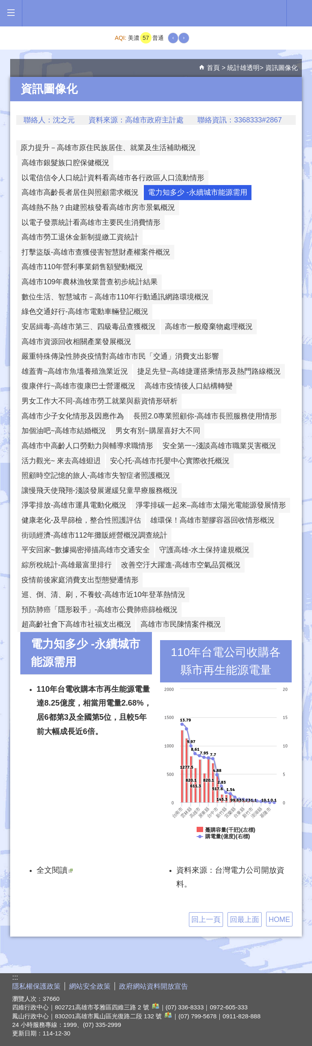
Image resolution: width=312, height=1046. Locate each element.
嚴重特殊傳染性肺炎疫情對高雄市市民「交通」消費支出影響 (120, 356)
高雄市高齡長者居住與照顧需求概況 (80, 192)
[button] (11, 13)
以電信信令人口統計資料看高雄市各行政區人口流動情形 (113, 178)
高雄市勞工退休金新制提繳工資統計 (80, 237)
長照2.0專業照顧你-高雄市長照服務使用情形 (205, 416)
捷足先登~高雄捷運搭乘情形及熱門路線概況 (208, 371)
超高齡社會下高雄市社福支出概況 (76, 624)
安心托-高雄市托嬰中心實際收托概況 (170, 461)
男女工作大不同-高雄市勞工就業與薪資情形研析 (100, 401)
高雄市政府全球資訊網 (154, 13)
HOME (279, 919)
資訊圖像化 (281, 67)
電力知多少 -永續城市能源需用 (197, 192)
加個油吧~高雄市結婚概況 (64, 431)
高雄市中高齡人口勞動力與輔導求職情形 (87, 446)
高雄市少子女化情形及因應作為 (73, 416)
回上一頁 (206, 919)
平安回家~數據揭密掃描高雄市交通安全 (86, 550)
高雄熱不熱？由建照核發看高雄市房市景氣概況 (98, 207)
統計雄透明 (243, 67)
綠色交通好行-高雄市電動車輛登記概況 (85, 311)
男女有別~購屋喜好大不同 (157, 431)
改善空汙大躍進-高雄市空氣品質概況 (180, 565)
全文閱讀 (55, 869)
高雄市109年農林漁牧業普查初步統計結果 (90, 282)
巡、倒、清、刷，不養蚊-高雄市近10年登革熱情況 (103, 595)
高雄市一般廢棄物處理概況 (209, 327)
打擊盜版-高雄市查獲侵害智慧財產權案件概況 (96, 252)
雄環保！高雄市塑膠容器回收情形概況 (212, 520)
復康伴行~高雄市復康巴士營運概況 (78, 386)
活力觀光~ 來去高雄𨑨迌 (61, 461)
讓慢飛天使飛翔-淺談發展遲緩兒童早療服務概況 (100, 490)
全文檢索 (299, 12)
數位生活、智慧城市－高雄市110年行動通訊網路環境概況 (115, 297)
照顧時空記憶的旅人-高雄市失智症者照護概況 (96, 475)
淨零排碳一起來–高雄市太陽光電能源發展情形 (211, 505)
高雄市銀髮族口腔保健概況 (65, 163)
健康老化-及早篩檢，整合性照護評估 (81, 520)
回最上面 (244, 919)
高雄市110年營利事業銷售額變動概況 (82, 267)
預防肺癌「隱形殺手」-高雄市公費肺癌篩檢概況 (100, 610)
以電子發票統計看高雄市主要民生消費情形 (91, 222)
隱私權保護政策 (36, 986)
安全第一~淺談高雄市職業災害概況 (219, 446)
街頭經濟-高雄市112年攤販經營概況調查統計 (94, 535)
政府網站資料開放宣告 (153, 986)
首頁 (213, 67)
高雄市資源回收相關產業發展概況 (76, 342)
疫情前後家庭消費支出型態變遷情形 (80, 580)
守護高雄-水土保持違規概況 (204, 550)
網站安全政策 (89, 986)
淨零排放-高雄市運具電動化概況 (74, 505)
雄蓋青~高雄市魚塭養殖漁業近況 (75, 371)
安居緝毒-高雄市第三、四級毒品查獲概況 (89, 327)
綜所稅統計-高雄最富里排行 (67, 565)
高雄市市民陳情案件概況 (181, 624)
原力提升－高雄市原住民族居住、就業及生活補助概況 (108, 148)
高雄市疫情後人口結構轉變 (188, 386)
